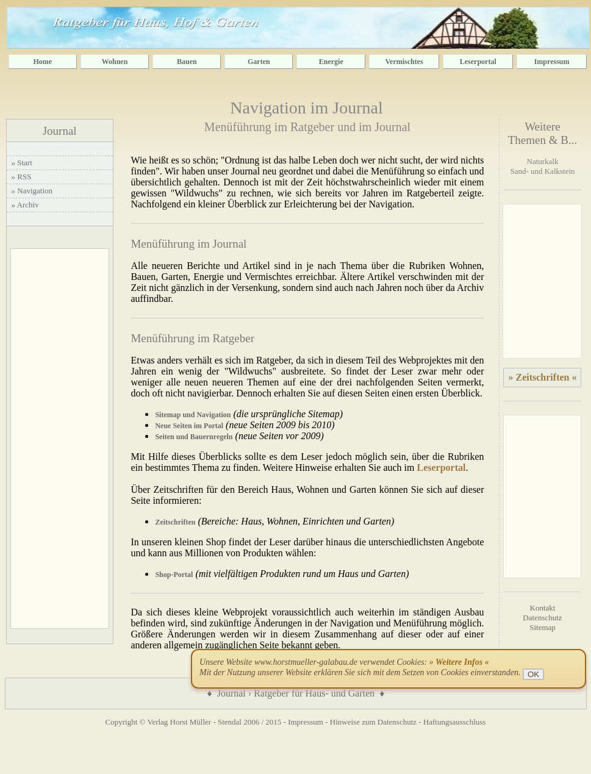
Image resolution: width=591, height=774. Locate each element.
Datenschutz (542, 617)
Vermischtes (404, 61)
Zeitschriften (175, 522)
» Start (22, 162)
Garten (259, 61)
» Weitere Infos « (459, 662)
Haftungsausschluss (454, 721)
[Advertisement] (60, 439)
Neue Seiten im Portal (189, 425)
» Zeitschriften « (542, 377)
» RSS (22, 176)
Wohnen (115, 61)
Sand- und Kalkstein (542, 171)
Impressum (552, 61)
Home (42, 61)
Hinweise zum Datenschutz (373, 721)
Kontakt (543, 607)
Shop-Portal (174, 574)
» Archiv (25, 204)
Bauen (187, 61)
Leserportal (478, 61)
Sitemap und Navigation (193, 414)
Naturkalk (543, 161)
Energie (331, 61)
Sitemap (542, 627)
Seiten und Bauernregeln (193, 436)
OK (533, 674)
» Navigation (32, 190)
